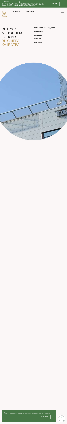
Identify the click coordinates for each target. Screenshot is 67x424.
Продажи (38, 35)
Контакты (38, 42)
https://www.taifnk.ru (6, 3)
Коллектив (38, 31)
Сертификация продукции (44, 28)
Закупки (37, 39)
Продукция (16, 12)
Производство (29, 12)
